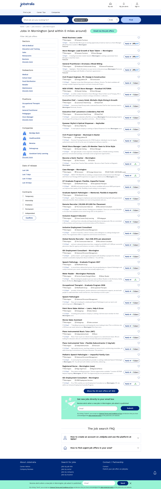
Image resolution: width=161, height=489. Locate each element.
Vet (23, 107)
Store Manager (27, 117)
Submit (130, 408)
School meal (26, 78)
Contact (105, 466)
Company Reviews (26, 469)
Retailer (25, 85)
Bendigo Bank (31, 133)
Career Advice (25, 466)
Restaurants (26, 56)
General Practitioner (29, 110)
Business (25, 59)
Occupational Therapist (31, 103)
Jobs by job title (67, 466)
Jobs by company (67, 472)
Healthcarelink (31, 138)
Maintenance (27, 88)
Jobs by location (67, 475)
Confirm (29, 218)
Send (123, 483)
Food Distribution (29, 81)
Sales (24, 52)
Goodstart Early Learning (35, 153)
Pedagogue (26, 114)
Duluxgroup (30, 148)
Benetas (28, 143)
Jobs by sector (66, 469)
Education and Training (31, 49)
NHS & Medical (27, 46)
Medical (25, 74)
